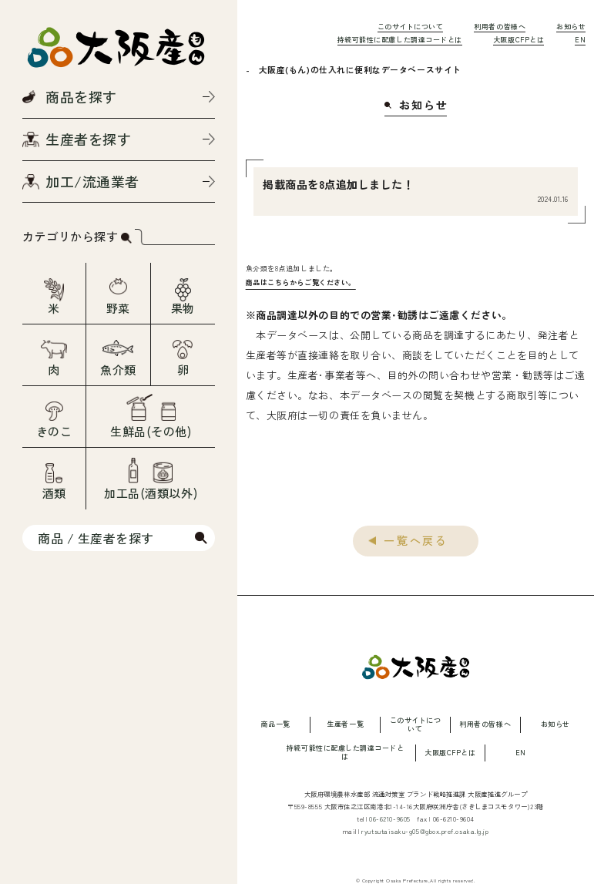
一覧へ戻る (416, 540)
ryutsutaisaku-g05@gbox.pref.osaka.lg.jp (424, 830)
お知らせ (571, 27)
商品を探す (81, 96)
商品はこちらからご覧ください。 (301, 282)
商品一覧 (275, 725)
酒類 (54, 493)
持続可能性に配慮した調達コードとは (399, 40)
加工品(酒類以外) (150, 493)
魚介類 (118, 369)
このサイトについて (411, 27)
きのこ (54, 431)
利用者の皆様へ (499, 27)
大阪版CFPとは (518, 40)
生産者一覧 (345, 725)
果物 (183, 308)
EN (580, 40)
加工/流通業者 (92, 181)
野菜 (118, 308)
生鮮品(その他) (150, 431)
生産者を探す (88, 139)
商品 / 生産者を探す (96, 538)
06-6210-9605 (390, 818)
